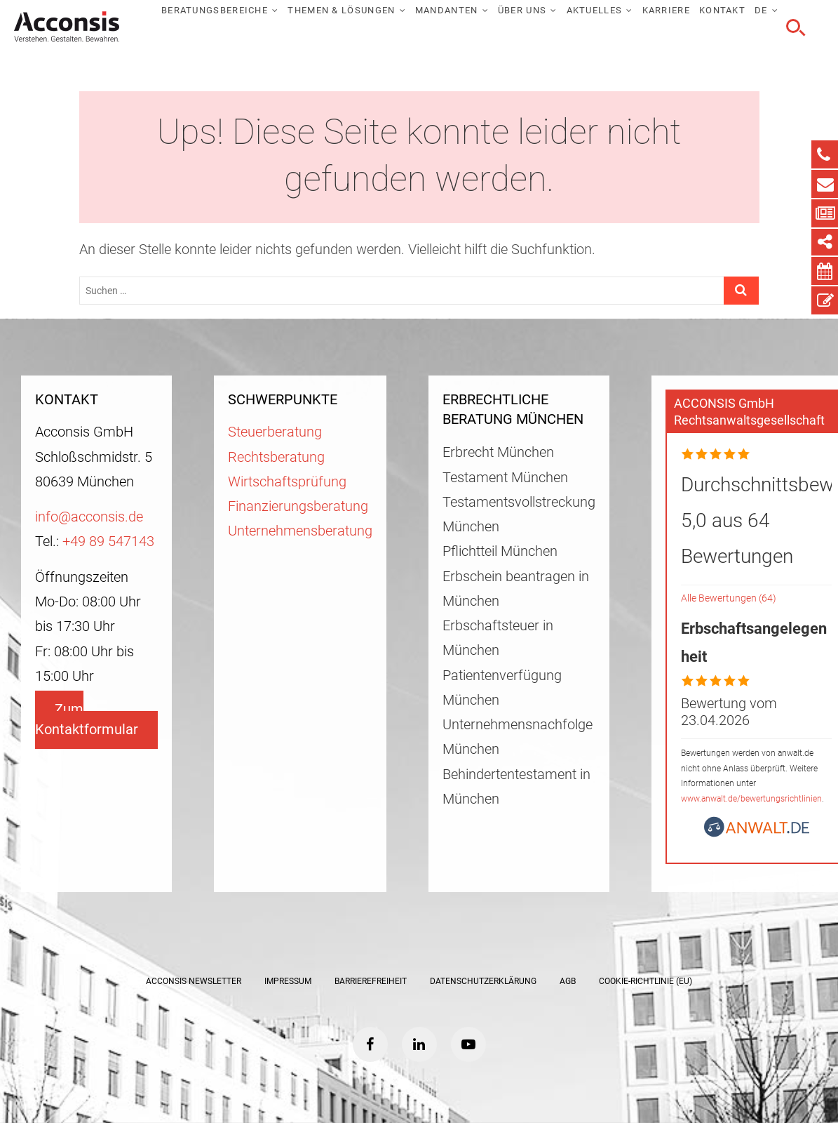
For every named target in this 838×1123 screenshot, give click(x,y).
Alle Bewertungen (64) (728, 598)
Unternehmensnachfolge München (517, 737)
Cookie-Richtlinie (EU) (645, 981)
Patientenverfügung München (502, 687)
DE (761, 10)
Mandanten (446, 10)
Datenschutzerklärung (483, 981)
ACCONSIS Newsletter (193, 981)
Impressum (287, 981)
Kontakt (722, 10)
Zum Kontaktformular (86, 719)
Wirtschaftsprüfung (287, 482)
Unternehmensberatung (300, 531)
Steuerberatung (275, 432)
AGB (568, 981)
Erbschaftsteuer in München (497, 638)
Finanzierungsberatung (298, 506)
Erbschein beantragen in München (515, 589)
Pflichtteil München (499, 551)
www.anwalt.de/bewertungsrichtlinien (751, 799)
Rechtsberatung (276, 457)
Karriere (666, 10)
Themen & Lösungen (341, 10)
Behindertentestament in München (516, 786)
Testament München (505, 478)
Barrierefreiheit (370, 981)
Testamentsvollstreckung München (518, 514)
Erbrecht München (498, 452)
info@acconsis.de (89, 517)
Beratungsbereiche (214, 10)
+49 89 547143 (108, 541)
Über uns (522, 10)
